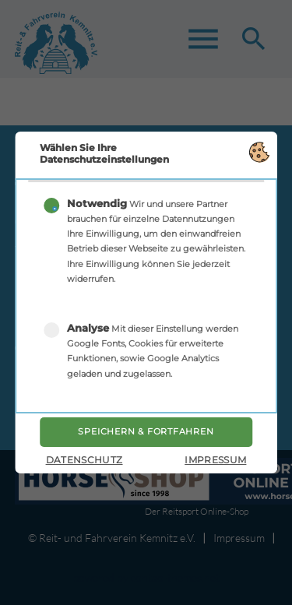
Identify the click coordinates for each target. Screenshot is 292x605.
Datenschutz (84, 460)
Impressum (215, 460)
